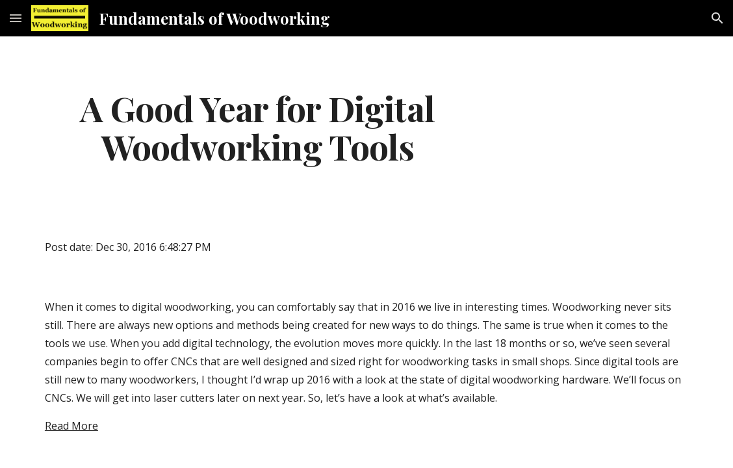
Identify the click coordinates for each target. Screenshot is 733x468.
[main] (258, 126)
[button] (15, 18)
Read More (71, 426)
